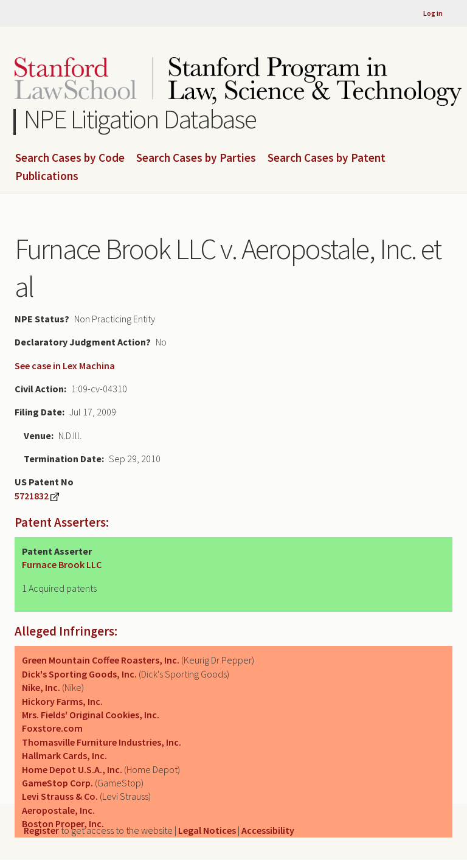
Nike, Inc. (41, 687)
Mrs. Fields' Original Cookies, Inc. (90, 715)
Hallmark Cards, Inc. (64, 755)
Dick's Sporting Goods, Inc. (79, 674)
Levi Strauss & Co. (60, 796)
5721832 (32, 496)
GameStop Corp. (57, 783)
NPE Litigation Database (140, 119)
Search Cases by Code (70, 158)
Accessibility (267, 830)
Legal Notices (207, 830)
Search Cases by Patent (327, 158)
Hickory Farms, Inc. (62, 701)
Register (41, 830)
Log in (433, 13)
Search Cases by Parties (196, 158)
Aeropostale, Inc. (58, 810)
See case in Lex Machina (65, 365)
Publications (46, 176)
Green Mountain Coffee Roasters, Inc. (100, 660)
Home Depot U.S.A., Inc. (72, 769)
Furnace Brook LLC (62, 564)
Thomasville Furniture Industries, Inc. (101, 742)
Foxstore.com (52, 728)
